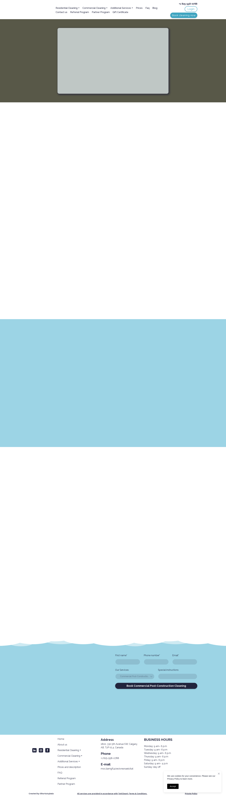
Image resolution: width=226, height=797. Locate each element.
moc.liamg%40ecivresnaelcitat (117, 768)
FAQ (60, 772)
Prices (139, 8)
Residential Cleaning (67, 8)
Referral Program (79, 12)
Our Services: (122, 670)
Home (61, 739)
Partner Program (101, 12)
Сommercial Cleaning (94, 8)
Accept (173, 786)
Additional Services (120, 8)
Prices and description (69, 767)
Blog (154, 8)
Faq (147, 8)
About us (62, 744)
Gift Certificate (120, 12)
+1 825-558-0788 (110, 758)
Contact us (61, 12)
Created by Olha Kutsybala (41, 794)
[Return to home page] (37, 10)
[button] (191, 9)
